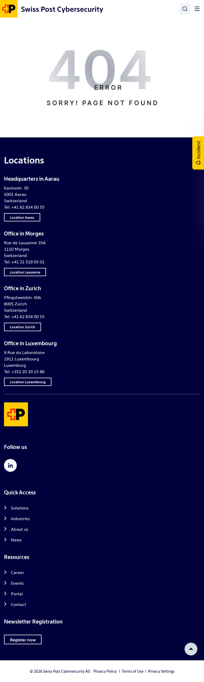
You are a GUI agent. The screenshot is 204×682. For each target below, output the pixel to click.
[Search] (184, 8)
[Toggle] (197, 9)
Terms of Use (133, 671)
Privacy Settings (161, 671)
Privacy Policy (105, 671)
